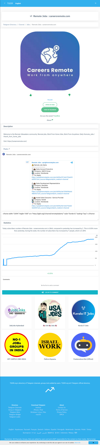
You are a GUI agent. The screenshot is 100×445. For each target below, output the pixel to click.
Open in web (50, 105)
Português (61, 429)
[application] (50, 251)
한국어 (57, 433)
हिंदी (76, 433)
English (11, 429)
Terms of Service (62, 410)
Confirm (57, 116)
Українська (19, 429)
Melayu (71, 433)
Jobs (28, 25)
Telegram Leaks (14, 417)
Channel (21, 25)
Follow (49, 100)
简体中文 (51, 433)
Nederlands (70, 429)
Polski (83, 429)
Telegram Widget (15, 414)
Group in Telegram (14, 410)
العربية (39, 433)
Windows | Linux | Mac (38, 412)
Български (27, 433)
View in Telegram (50, 110)
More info (77, 442)
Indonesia (64, 433)
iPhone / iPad (38, 410)
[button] (97, 235)
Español (53, 429)
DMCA (62, 414)
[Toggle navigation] (95, 3)
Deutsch (40, 429)
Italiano (47, 429)
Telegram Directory (9, 25)
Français (34, 429)
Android (38, 407)
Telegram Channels (14, 407)
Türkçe (89, 429)
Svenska (77, 429)
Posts (6, 149)
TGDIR (10, 3)
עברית (34, 433)
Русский (27, 429)
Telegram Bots (15, 412)
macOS (38, 414)
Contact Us (62, 407)
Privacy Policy (62, 412)
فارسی (44, 433)
